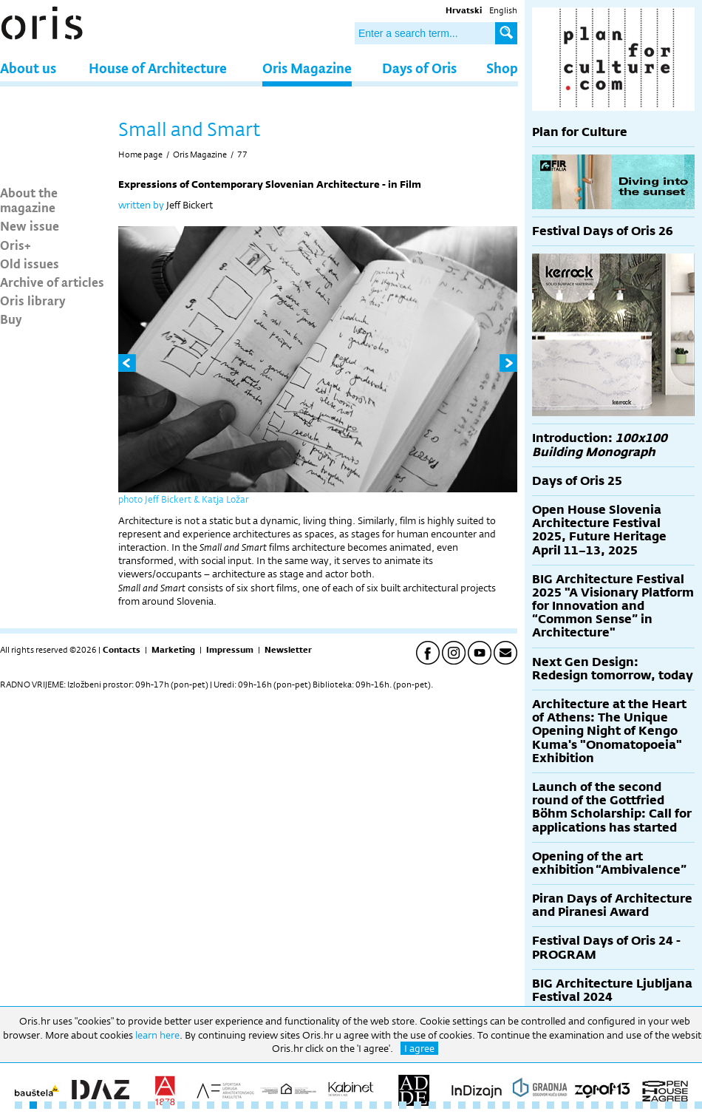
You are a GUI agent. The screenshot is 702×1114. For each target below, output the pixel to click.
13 (196, 1105)
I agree (419, 1048)
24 (358, 1105)
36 (535, 1105)
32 (476, 1105)
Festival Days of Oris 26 (602, 231)
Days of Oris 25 (577, 481)
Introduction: (599, 444)
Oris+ (15, 245)
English (503, 10)
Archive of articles (52, 282)
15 (225, 1105)
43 (639, 1105)
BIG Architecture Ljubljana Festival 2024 (612, 990)
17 (255, 1105)
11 (166, 1105)
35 (521, 1105)
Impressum (229, 650)
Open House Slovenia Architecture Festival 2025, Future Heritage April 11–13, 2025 (599, 530)
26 (388, 1105)
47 (698, 1105)
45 (668, 1105)
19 (284, 1105)
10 (151, 1105)
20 (299, 1105)
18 (269, 1105)
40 (595, 1105)
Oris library (33, 300)
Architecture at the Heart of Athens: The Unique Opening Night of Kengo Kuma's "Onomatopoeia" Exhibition (609, 731)
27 (402, 1105)
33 (491, 1105)
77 (242, 154)
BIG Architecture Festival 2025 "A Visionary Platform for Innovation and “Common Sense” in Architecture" (613, 606)
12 (181, 1105)
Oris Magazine (307, 68)
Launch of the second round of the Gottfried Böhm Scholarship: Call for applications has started (612, 807)
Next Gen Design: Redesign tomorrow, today (612, 668)
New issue (29, 225)
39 (580, 1105)
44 (654, 1105)
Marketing (173, 650)
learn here (157, 1035)
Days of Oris (419, 68)
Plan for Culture (579, 132)
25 (373, 1105)
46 (683, 1105)
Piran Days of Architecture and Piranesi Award (612, 905)
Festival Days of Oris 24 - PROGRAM (606, 947)
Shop (502, 68)
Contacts (121, 650)
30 (447, 1105)
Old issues (29, 263)
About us (28, 68)
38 (565, 1105)
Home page (140, 154)
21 (314, 1105)
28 (417, 1105)
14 (210, 1105)
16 (240, 1105)
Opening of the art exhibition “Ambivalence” (609, 863)
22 (329, 1105)
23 (343, 1105)
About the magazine (29, 199)
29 (432, 1105)
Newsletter (288, 650)
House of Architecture (158, 68)
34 (506, 1105)
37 (550, 1105)
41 (609, 1105)
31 (462, 1105)
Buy (11, 318)
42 (624, 1105)
